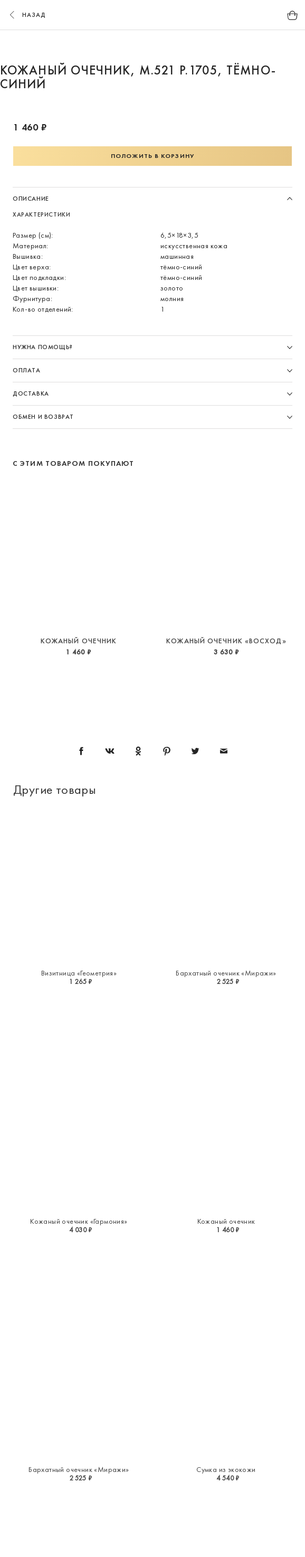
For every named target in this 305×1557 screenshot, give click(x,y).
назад (26, 15)
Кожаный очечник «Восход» (226, 640)
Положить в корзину (152, 156)
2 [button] (142, 46)
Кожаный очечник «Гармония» (78, 1221)
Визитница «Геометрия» (79, 973)
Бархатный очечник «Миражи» (226, 973)
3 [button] (162, 46)
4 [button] (182, 46)
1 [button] (122, 46)
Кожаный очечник (79, 640)
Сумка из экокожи (225, 1469)
